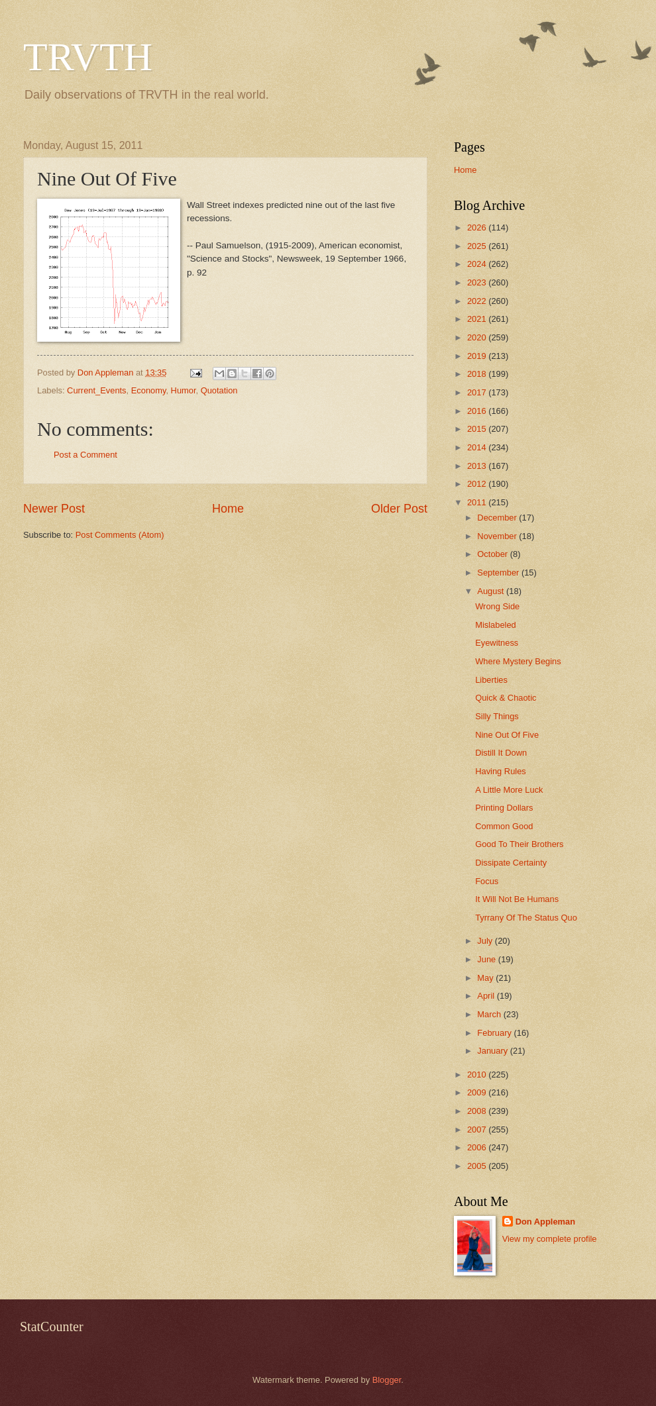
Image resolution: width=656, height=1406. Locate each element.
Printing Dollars (504, 808)
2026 (477, 227)
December (498, 518)
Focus (486, 881)
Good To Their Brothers (519, 844)
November (498, 536)
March (490, 1014)
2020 (477, 337)
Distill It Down (501, 753)
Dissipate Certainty (511, 863)
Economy (148, 390)
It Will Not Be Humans (517, 899)
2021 (477, 319)
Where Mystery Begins (518, 661)
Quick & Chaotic (505, 698)
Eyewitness (496, 643)
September (499, 572)
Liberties (491, 680)
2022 (477, 301)
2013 (477, 466)
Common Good (504, 826)
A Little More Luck (509, 790)
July (485, 941)
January (493, 1051)
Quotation (219, 390)
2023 (477, 282)
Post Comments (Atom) (120, 535)
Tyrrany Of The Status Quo (526, 918)
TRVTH (87, 57)
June (487, 959)
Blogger (387, 1380)
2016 (477, 411)
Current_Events (96, 390)
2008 (477, 1111)
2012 (477, 484)
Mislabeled (495, 625)
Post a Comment (85, 455)
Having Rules (500, 771)
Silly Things (497, 716)
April (486, 996)
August (491, 591)
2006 (477, 1147)
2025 (477, 246)
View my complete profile (549, 1239)
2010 (477, 1075)
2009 (477, 1092)
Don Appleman (545, 1222)
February (495, 1033)
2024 (477, 264)
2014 (477, 447)
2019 (477, 356)
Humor (183, 390)
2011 (477, 502)
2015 (477, 429)
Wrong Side (497, 606)
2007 (477, 1129)
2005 (477, 1166)
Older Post (399, 508)
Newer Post (54, 508)
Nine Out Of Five (507, 735)
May (486, 978)
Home (228, 508)
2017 (477, 392)
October (493, 554)
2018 (477, 374)
